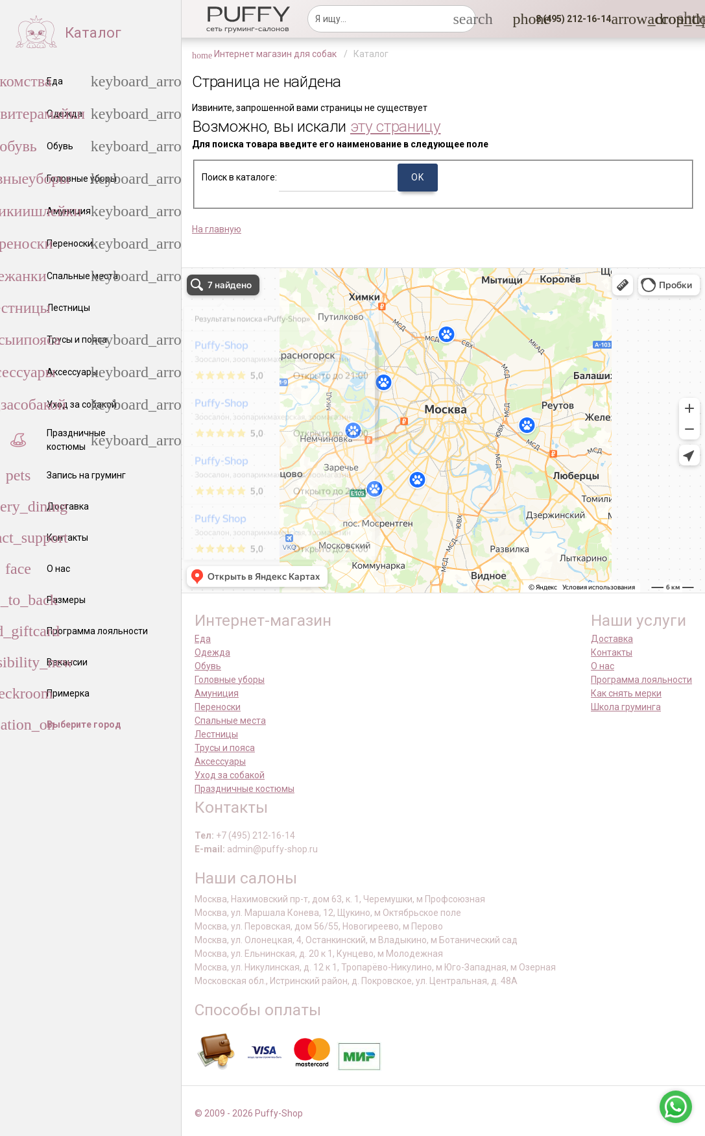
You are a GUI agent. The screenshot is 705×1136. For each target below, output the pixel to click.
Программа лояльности (641, 679)
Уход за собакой (230, 775)
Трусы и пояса (225, 748)
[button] (569, 19)
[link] (655, 19)
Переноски (218, 707)
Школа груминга (626, 707)
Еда (203, 639)
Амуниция (217, 693)
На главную (216, 229)
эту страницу (395, 126)
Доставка (612, 639)
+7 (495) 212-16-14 (255, 835)
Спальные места (230, 720)
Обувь (208, 666)
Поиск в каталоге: (239, 177)
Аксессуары (220, 761)
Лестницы (216, 734)
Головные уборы (230, 679)
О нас (602, 666)
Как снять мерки (626, 693)
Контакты (611, 652)
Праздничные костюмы (244, 789)
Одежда (212, 652)
